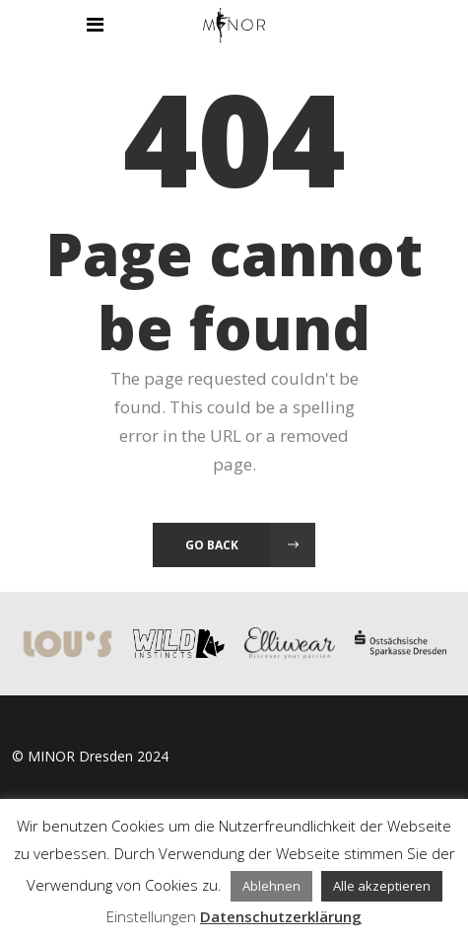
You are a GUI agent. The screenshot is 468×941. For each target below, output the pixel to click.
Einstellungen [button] (151, 916)
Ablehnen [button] (271, 886)
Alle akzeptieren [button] (382, 886)
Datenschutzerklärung (281, 916)
